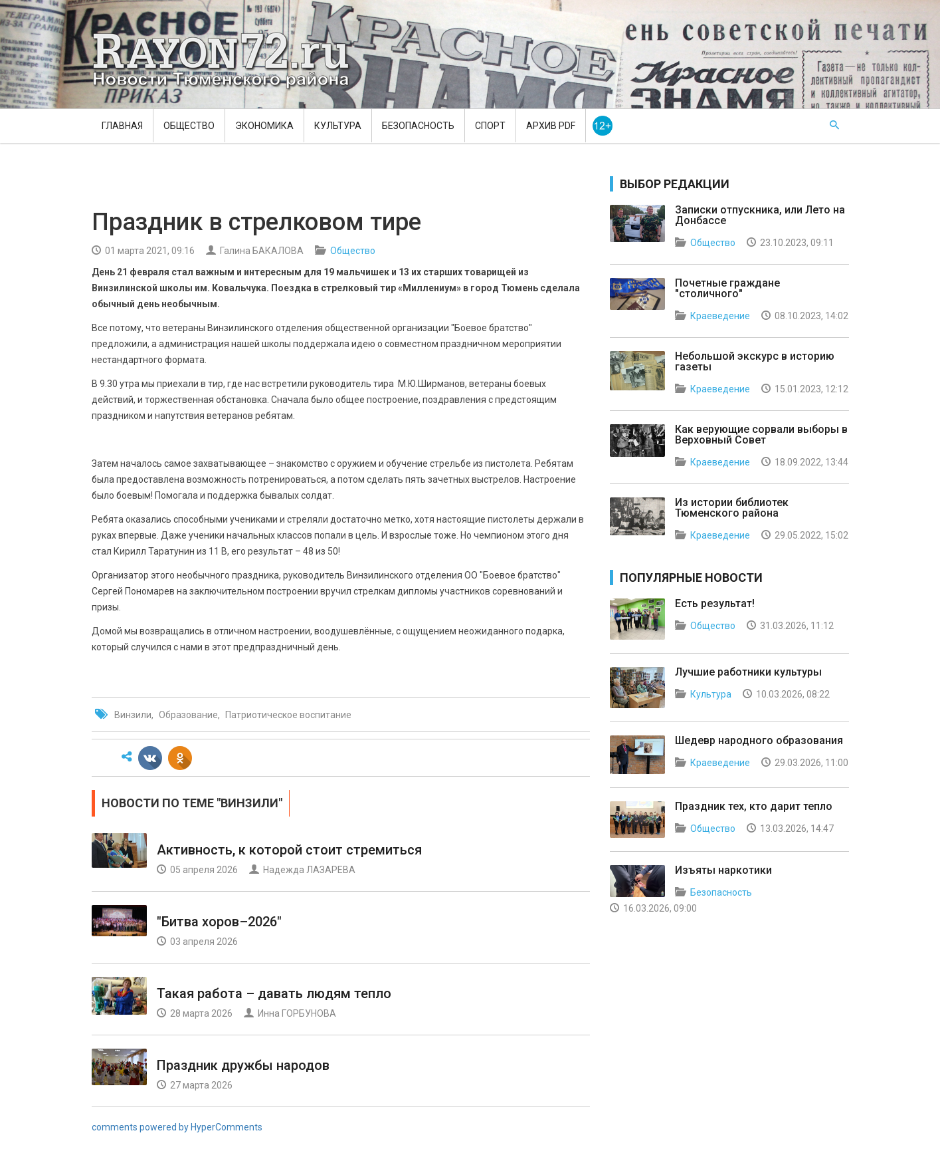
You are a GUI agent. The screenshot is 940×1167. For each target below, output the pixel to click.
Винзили (132, 715)
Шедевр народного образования (759, 740)
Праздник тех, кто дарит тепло (753, 806)
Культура (337, 125)
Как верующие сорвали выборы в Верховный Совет (761, 434)
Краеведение (720, 316)
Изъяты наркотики (723, 870)
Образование (188, 715)
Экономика (264, 125)
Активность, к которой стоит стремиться (289, 850)
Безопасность (418, 125)
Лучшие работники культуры (748, 672)
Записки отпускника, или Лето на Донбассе (760, 215)
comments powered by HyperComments (177, 1127)
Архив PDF (550, 125)
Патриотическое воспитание (288, 715)
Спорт (490, 125)
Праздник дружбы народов (243, 1065)
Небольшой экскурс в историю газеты (754, 361)
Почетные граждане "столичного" (727, 288)
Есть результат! (715, 603)
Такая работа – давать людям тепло (274, 993)
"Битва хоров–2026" (219, 922)
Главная (122, 125)
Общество (189, 125)
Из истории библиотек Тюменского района (732, 507)
